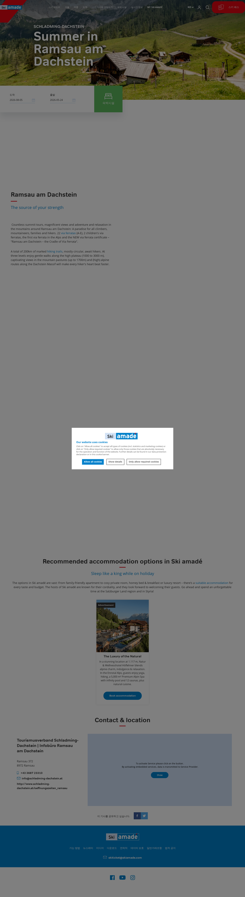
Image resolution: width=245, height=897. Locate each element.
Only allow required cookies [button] (144, 461)
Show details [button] (115, 461)
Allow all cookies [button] (93, 461)
